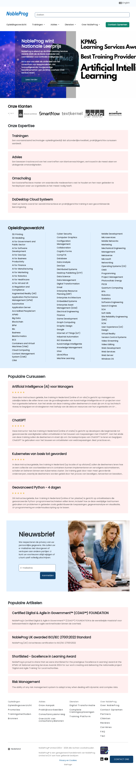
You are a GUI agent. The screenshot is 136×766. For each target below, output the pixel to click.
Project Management (112, 277)
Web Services (108, 351)
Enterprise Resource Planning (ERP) (67, 292)
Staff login (68, 764)
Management (108, 251)
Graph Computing (66, 322)
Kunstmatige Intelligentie (69, 343)
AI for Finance (19, 265)
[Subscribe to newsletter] (37, 567)
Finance (61, 315)
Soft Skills (106, 313)
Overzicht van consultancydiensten (51, 719)
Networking (107, 262)
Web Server (107, 355)
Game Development (67, 318)
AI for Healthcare (20, 279)
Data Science (63, 276)
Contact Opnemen (117, 24)
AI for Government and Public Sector (23, 243)
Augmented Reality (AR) (24, 293)
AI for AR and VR (20, 283)
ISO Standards (64, 340)
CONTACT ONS (121, 759)
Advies (54, 24)
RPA (103, 291)
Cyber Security (64, 233)
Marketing (106, 244)
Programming (108, 273)
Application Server (21, 307)
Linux (59, 351)
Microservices (108, 237)
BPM (14, 325)
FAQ (102, 731)
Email (59, 287)
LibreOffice (62, 354)
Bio (13, 328)
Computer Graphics (67, 237)
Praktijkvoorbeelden (51, 709)
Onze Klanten (20, 106)
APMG (15, 314)
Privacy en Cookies (68, 760)
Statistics (106, 298)
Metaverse (106, 255)
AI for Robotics (19, 275)
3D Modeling (18, 237)
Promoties (14, 709)
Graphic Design (64, 325)
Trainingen (37, 24)
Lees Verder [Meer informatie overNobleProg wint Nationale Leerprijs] (31, 79)
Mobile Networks (109, 241)
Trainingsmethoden (19, 714)
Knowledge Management (69, 347)
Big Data (16, 318)
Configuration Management (64, 243)
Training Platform (80, 716)
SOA (103, 309)
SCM (103, 323)
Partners (105, 714)
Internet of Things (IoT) (68, 333)
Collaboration (64, 247)
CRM (14, 360)
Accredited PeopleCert (24, 310)
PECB (104, 284)
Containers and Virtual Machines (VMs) (23, 345)
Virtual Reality (108, 333)
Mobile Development (112, 233)
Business (16, 332)
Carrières (106, 727)
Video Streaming (109, 340)
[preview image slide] (10, 64)
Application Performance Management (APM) (25, 299)
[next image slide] (126, 64)
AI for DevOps (19, 254)
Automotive (18, 303)
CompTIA (61, 254)
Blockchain (17, 321)
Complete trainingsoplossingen (82, 711)
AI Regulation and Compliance (21, 288)
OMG (104, 269)
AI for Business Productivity (19, 260)
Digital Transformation (68, 283)
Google (60, 329)
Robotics (105, 295)
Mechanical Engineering (113, 248)
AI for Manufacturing (22, 268)
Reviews (105, 722)
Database (62, 258)
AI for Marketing (20, 272)
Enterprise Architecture (69, 297)
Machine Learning (66, 358)
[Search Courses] (82, 14)
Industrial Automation (68, 336)
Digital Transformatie (82, 705)
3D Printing (17, 234)
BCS (14, 339)
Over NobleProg (90, 24)
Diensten (69, 24)
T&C (102, 735)
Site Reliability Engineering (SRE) (114, 318)
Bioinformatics (19, 336)
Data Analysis (63, 262)
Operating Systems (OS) (113, 266)
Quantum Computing (112, 287)
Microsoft (106, 259)
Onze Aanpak (47, 705)
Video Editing (107, 344)
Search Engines (109, 305)
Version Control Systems (113, 337)
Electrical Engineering (68, 311)
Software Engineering (112, 302)
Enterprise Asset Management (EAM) (67, 306)
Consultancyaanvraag (52, 714)
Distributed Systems (67, 269)
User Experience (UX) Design (112, 328)
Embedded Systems (67, 301)
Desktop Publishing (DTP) (69, 272)
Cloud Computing (21, 350)
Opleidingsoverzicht (16, 24)
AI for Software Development (19, 250)
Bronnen (13, 718)
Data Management (66, 280)
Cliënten (105, 718)
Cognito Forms (64, 251)
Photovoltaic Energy (111, 280)
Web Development (111, 348)
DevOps (61, 265)
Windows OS (107, 358)
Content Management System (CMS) (23, 355)
